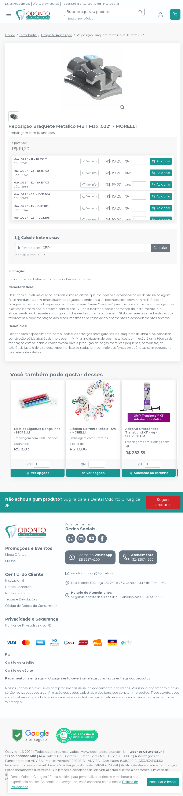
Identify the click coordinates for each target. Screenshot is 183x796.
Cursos (87, 3)
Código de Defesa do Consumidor (31, 606)
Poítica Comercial (18, 587)
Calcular (160, 248)
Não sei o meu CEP (30, 255)
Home (10, 35)
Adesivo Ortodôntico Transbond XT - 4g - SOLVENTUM (142, 432)
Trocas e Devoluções (21, 599)
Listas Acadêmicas (17, 3)
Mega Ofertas (15, 555)
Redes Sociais (71, 3)
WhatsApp (52, 3)
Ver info (89, 161)
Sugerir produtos (163, 502)
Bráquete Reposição (56, 35)
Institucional (111, 3)
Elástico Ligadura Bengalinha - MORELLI (37, 430)
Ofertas (38, 3)
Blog (97, 3)
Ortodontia (28, 35)
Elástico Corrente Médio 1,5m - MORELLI (93, 430)
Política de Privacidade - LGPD (28, 625)
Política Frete (15, 593)
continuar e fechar (162, 782)
